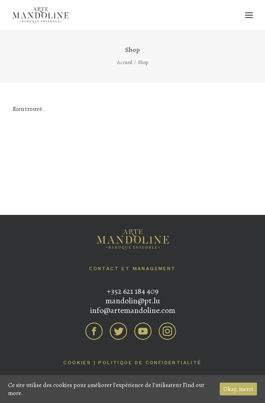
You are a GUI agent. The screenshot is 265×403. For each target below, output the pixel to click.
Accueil (124, 62)
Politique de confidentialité (149, 362)
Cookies (77, 362)
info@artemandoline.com (132, 310)
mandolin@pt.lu (132, 300)
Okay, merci (238, 389)
